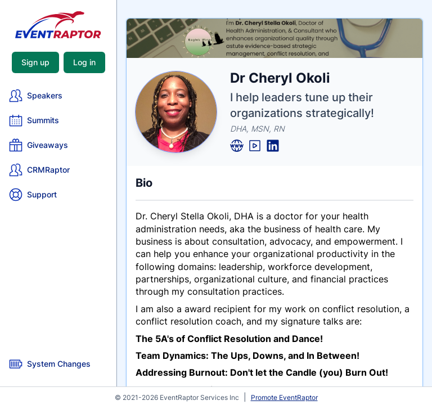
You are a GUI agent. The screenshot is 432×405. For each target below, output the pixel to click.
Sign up (35, 62)
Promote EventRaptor (284, 397)
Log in (84, 62)
